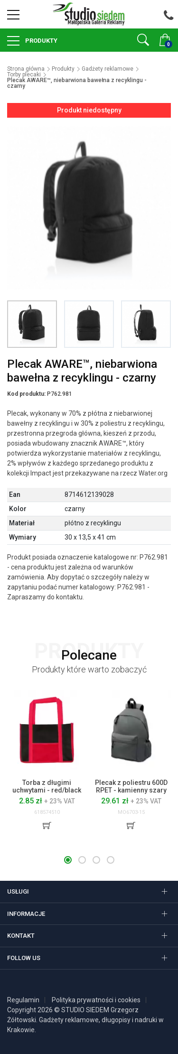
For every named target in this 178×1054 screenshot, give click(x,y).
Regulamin (23, 1000)
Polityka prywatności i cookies (96, 1000)
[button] (68, 860)
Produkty (40, 40)
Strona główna (26, 68)
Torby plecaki (24, 74)
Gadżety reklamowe (107, 68)
